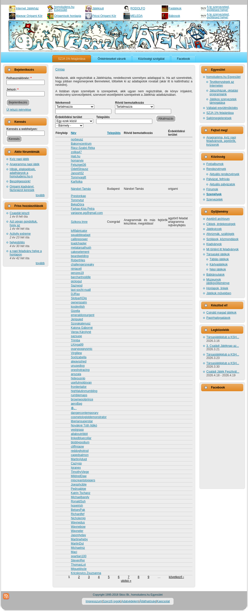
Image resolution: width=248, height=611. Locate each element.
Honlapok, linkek (217, 288)
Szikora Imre (79, 222)
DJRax (75, 294)
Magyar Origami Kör (29, 16)
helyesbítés (17, 242)
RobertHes (78, 260)
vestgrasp (77, 429)
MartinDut (77, 543)
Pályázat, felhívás (218, 179)
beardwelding (80, 256)
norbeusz (77, 139)
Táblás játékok (219, 259)
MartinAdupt (79, 459)
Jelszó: (12, 89)
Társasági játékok (218, 254)
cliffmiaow (77, 446)
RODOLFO (137, 8)
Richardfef (78, 514)
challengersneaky (82, 264)
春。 (74, 408)
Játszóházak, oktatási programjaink (224, 92)
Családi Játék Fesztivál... (222, 371)
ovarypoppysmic (82, 349)
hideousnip (78, 378)
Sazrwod (77, 285)
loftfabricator (79, 230)
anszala (76, 374)
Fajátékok (175, 8)
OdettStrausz (79, 169)
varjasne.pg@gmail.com (87, 213)
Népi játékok (218, 269)
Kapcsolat (163, 601)
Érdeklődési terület (68, 117)
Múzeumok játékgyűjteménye (217, 281)
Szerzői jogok (112, 601)
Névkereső (62, 102)
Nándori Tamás (81, 189)
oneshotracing (80, 370)
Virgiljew (76, 353)
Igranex (76, 467)
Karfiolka (77, 181)
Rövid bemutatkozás (129, 102)
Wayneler (77, 531)
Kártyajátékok (219, 264)
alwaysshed (79, 361)
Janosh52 (77, 173)
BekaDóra (77, 204)
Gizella (75, 311)
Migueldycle (79, 569)
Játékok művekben (218, 293)
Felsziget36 (78, 164)
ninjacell (76, 268)
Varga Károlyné (81, 332)
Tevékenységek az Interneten (222, 83)
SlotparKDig (79, 298)
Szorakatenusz (81, 323)
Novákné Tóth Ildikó (84, 425)
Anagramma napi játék (24, 164)
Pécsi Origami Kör (104, 16)
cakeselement (80, 252)
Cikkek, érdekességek (220, 224)
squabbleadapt (81, 235)
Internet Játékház (27, 8)
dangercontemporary (84, 413)
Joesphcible (79, 484)
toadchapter (79, 243)
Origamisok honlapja (67, 16)
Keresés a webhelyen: (21, 129)
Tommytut (77, 200)
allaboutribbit (79, 434)
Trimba (75, 340)
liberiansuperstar (82, 421)
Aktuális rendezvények (224, 174)
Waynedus (78, 522)
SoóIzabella (79, 357)
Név (73, 133)
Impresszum (94, 601)
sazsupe (76, 336)
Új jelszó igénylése (18, 109)
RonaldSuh (78, 501)
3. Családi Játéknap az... (222, 346)
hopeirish (77, 505)
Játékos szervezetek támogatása (223, 100)
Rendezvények (216, 169)
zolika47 (76, 152)
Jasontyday (78, 535)
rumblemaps (79, 395)
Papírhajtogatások (218, 318)
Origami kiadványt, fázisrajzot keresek (22, 188)
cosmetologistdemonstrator (89, 417)
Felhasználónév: (18, 78)
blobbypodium (80, 442)
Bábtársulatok (215, 274)
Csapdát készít (19, 213)
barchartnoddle (81, 277)
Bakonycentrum (81, 143)
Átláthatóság (147, 601)
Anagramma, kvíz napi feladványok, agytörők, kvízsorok (221, 141)
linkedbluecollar (81, 438)
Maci (74, 552)
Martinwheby (79, 539)
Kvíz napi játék (19, 159)
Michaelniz (78, 547)
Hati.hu (75, 156)
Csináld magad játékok (221, 312)
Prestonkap (78, 196)
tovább (40, 195)
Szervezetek (214, 199)
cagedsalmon (80, 455)
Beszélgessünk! (20, 181)
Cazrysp (76, 463)
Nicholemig (78, 518)
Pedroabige (78, 488)
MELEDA (136, 16)
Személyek (213, 194)
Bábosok (174, 16)
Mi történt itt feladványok (222, 249)
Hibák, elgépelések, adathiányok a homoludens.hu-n (23, 172)
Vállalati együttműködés (222, 108)
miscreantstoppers (83, 480)
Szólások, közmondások (222, 239)
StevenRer (78, 560)
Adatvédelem (130, 601)
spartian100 (79, 556)
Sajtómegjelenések (218, 118)
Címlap (60, 69)
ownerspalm (79, 302)
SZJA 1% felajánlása (220, 113)
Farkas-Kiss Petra (82, 208)
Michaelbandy (80, 497)
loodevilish (78, 306)
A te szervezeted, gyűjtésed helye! (218, 8)
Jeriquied (77, 319)
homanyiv (77, 160)
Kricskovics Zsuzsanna (86, 573)
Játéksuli (98, 8)
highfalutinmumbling (84, 391)
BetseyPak (78, 510)
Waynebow (78, 526)
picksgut (76, 281)
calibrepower (79, 239)
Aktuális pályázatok (222, 184)
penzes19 (77, 273)
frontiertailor (79, 386)
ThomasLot (78, 564)
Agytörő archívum (218, 219)
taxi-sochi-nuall (81, 289)
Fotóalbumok (214, 164)
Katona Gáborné (82, 327)
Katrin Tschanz (81, 493)
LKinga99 (77, 344)
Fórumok (212, 189)
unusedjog (78, 365)
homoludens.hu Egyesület (64, 8)
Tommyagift (78, 177)
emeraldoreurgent (82, 315)
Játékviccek (214, 229)
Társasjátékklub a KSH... (222, 337)
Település (103, 117)
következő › (176, 577)
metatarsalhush (81, 247)
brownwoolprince (82, 399)
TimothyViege (80, 472)
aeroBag (76, 403)
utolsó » (126, 580)
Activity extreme (20, 233)
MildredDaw (79, 476)
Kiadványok (214, 244)
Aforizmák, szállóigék (220, 234)
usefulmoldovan (81, 382)
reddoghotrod (80, 450)
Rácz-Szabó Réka (83, 148)
